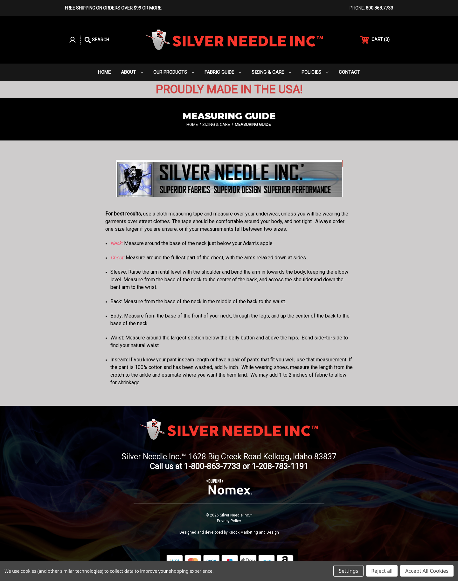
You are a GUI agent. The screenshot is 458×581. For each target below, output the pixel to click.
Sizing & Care (271, 72)
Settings (348, 570)
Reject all (381, 570)
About (132, 72)
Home (104, 72)
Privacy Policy (229, 521)
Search (97, 40)
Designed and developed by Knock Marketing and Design (229, 532)
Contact (349, 72)
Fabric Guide (223, 72)
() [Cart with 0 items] (375, 40)
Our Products (173, 72)
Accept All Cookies (426, 570)
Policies (315, 72)
